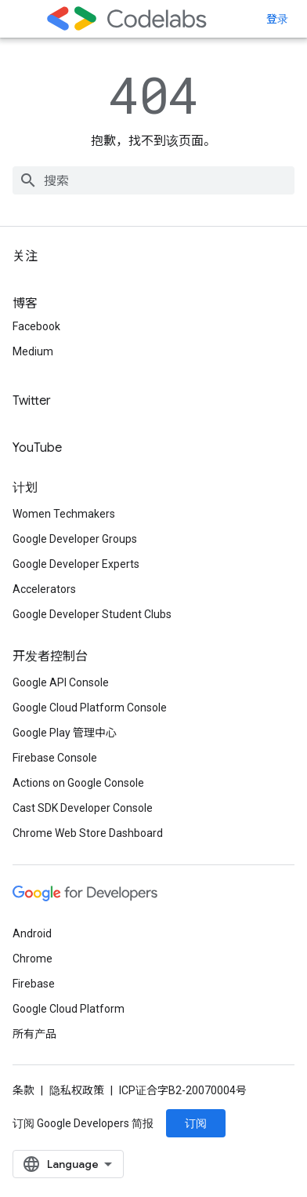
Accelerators (44, 589)
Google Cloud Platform (69, 1008)
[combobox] (153, 180)
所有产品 (34, 1034)
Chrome (32, 958)
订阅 (196, 1123)
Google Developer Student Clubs (92, 614)
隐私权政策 (76, 1090)
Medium (33, 351)
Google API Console (61, 682)
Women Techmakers (64, 514)
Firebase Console (55, 757)
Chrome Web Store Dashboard (88, 833)
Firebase (34, 983)
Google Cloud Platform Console (90, 707)
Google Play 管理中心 (65, 732)
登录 (277, 19)
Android (32, 933)
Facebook (36, 326)
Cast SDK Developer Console (83, 808)
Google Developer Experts (76, 564)
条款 (23, 1090)
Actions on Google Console (78, 783)
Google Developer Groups (75, 539)
